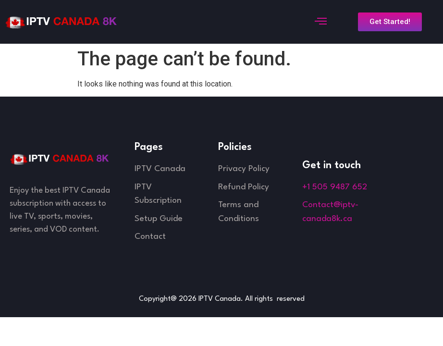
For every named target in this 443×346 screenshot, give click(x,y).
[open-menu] (319, 22)
